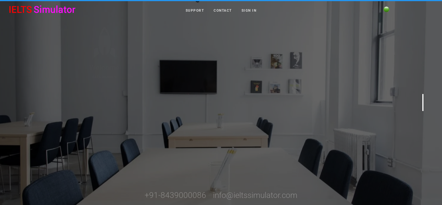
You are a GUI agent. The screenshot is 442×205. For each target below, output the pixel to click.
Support (195, 10)
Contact (223, 10)
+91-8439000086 (175, 199)
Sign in (249, 10)
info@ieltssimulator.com (255, 199)
